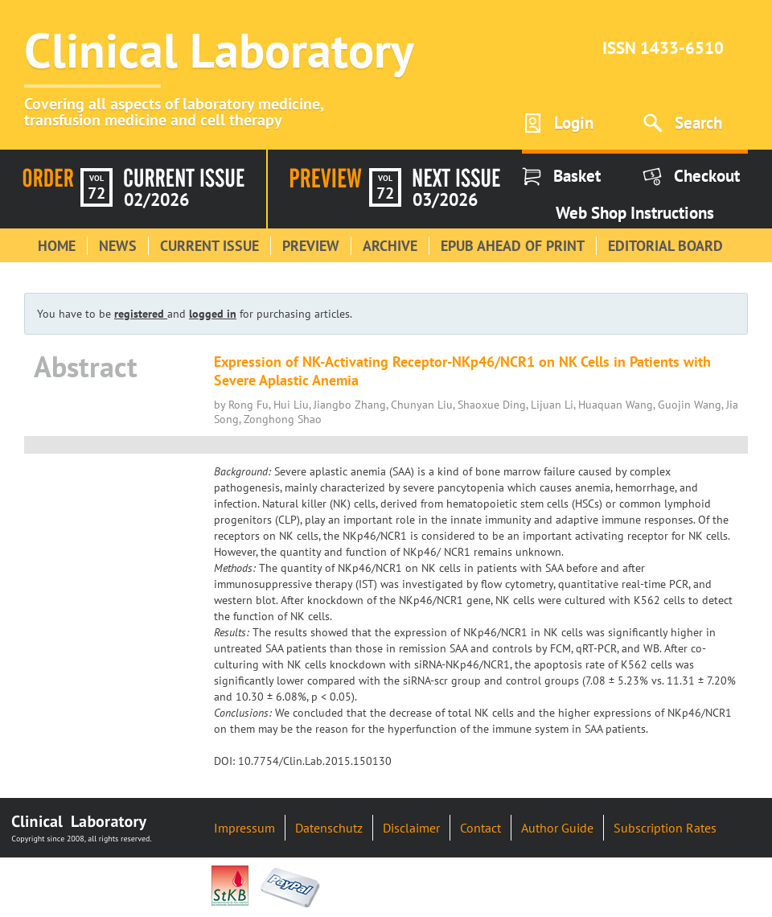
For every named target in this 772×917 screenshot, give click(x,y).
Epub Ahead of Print (513, 245)
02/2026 (156, 199)
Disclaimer (411, 828)
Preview (310, 245)
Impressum (244, 828)
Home (57, 245)
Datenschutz (329, 828)
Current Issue (209, 245)
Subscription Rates (665, 828)
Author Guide (557, 828)
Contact (480, 828)
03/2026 (445, 199)
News (118, 245)
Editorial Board (665, 245)
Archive (390, 245)
